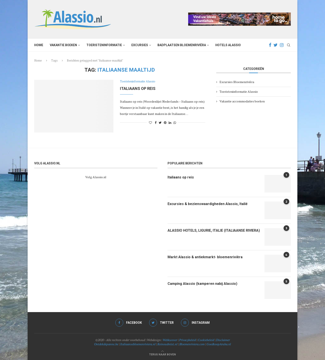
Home (38, 45)
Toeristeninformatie (104, 45)
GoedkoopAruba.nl (219, 344)
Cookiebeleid (206, 340)
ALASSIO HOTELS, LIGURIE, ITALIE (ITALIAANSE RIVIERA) (214, 230)
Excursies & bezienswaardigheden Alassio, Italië (208, 204)
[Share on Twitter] (160, 122)
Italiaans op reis (137, 88)
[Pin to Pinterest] (165, 122)
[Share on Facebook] (156, 122)
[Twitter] (275, 45)
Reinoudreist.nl (167, 344)
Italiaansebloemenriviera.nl (137, 344)
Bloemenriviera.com (192, 344)
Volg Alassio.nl (95, 177)
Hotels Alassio (228, 45)
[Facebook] (270, 45)
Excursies (139, 45)
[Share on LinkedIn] (170, 122)
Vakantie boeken (63, 45)
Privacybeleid (187, 340)
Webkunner (169, 340)
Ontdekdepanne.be (106, 344)
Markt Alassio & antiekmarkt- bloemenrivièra (205, 257)
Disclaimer (223, 340)
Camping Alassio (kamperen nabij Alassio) (202, 284)
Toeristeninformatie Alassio (137, 81)
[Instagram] (282, 45)
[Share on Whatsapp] (174, 122)
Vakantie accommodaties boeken (242, 101)
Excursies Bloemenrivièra (237, 82)
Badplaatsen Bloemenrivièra (181, 45)
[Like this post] (150, 122)
